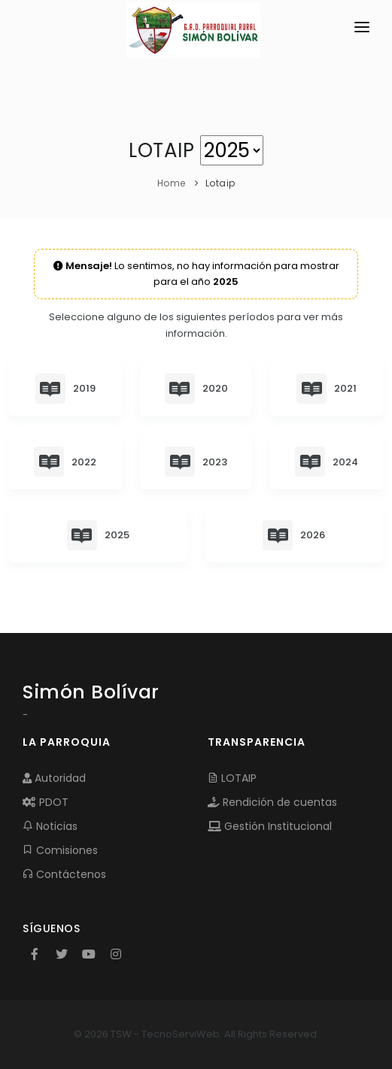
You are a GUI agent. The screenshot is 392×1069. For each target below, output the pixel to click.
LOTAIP (232, 778)
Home (171, 183)
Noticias (50, 826)
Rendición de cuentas (272, 802)
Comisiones (60, 850)
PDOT (45, 802)
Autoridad (54, 778)
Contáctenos (64, 874)
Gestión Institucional (270, 826)
